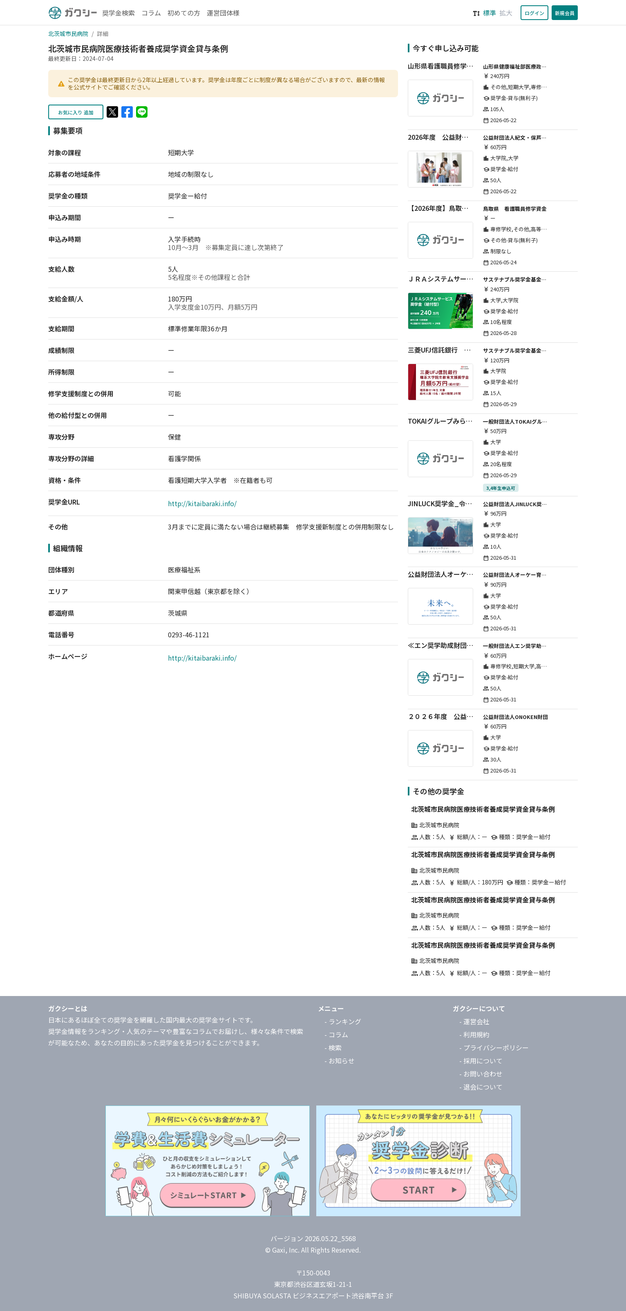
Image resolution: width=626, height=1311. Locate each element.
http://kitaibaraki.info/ (202, 503)
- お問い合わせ (481, 1074)
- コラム (336, 1034)
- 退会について (481, 1087)
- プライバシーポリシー (494, 1047)
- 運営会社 (474, 1021)
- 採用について (481, 1060)
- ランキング (342, 1021)
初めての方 (184, 13)
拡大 (505, 13)
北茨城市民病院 (68, 33)
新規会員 (565, 12)
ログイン (534, 12)
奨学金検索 (118, 13)
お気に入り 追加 (76, 112)
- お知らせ (339, 1060)
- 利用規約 (474, 1034)
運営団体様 (223, 13)
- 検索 (333, 1047)
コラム (151, 13)
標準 (489, 13)
